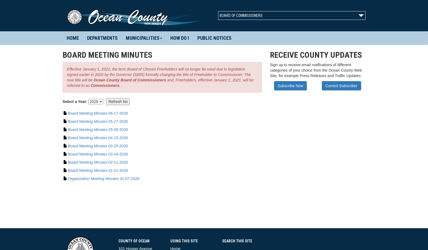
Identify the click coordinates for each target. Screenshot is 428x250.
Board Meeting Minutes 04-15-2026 (98, 138)
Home (73, 38)
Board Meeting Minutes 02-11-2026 (98, 162)
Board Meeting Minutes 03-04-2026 (98, 154)
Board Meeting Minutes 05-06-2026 (98, 129)
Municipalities (144, 38)
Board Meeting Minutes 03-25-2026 (98, 146)
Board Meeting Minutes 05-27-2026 (98, 121)
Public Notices (214, 38)
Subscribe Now (290, 86)
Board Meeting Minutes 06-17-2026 (98, 113)
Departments (102, 38)
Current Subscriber (341, 86)
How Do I (179, 38)
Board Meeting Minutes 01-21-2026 (98, 170)
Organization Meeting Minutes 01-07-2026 (103, 178)
